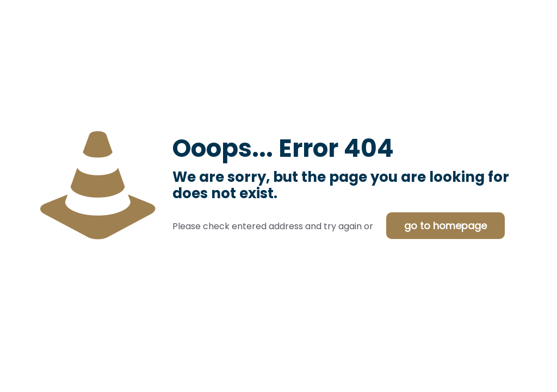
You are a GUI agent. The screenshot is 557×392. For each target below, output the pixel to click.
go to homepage (445, 225)
